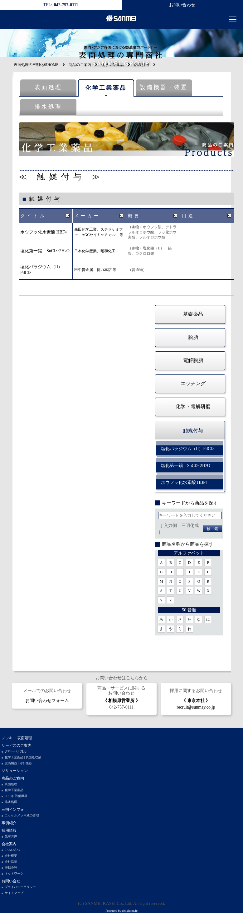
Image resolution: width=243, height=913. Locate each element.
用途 (188, 215)
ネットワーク (14, 873)
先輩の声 (11, 836)
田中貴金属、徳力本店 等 (95, 270)
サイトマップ (14, 893)
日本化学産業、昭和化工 (94, 251)
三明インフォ (13, 809)
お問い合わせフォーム (47, 700)
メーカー (87, 215)
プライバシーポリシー (20, 887)
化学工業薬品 (106, 88)
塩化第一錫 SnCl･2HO (45, 250)
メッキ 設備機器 (16, 796)
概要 (134, 215)
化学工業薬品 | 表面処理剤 (23, 757)
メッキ (7, 738)
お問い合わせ (182, 5)
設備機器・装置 (164, 87)
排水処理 (48, 106)
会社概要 (11, 855)
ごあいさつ (12, 849)
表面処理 (48, 87)
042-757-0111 (121, 707)
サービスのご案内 (17, 745)
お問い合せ (11, 881)
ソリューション (15, 771)
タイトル (33, 215)
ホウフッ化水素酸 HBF (43, 232)
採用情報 (9, 830)
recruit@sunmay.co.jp (196, 707)
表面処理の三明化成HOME (36, 65)
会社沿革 (11, 861)
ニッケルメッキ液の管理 (22, 815)
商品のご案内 (13, 778)
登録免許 (11, 867)
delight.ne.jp (130, 910)
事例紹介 (9, 823)
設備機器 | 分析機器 (18, 763)
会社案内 (9, 844)
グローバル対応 (16, 751)
